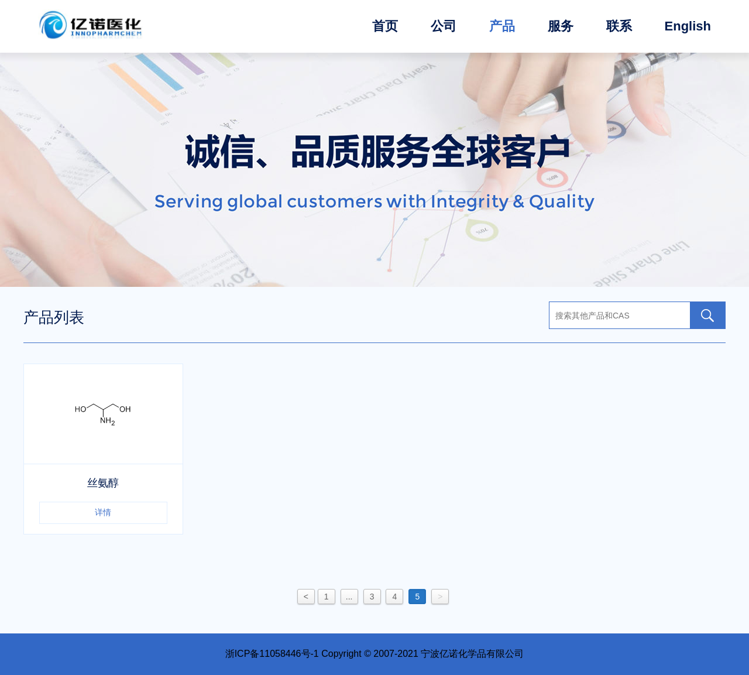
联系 (619, 26)
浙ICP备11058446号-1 (272, 654)
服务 (560, 26)
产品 (502, 26)
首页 (385, 26)
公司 (443, 26)
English (688, 26)
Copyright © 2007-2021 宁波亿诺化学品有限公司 (422, 654)
